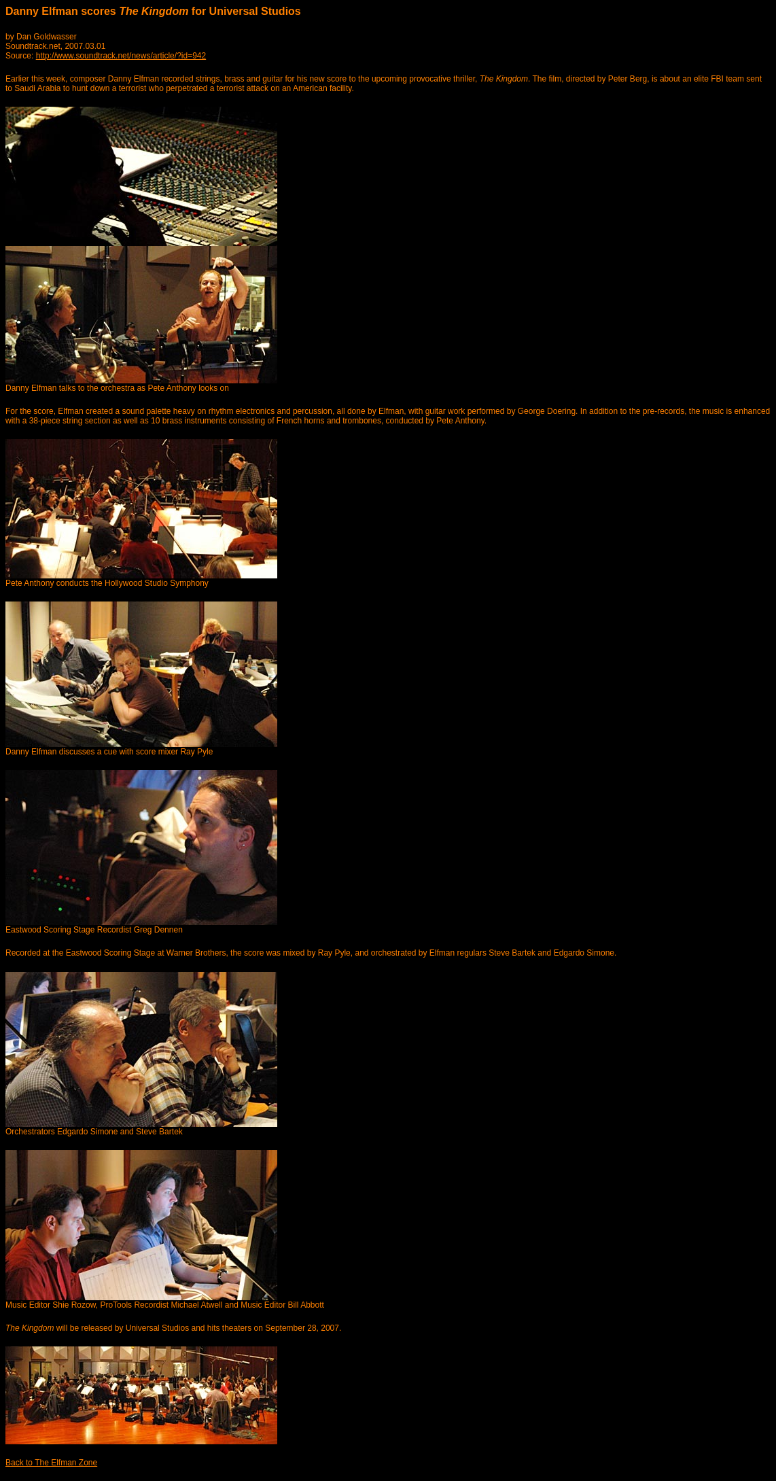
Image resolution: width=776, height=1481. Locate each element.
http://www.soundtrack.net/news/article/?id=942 (121, 55)
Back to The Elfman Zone (51, 1462)
